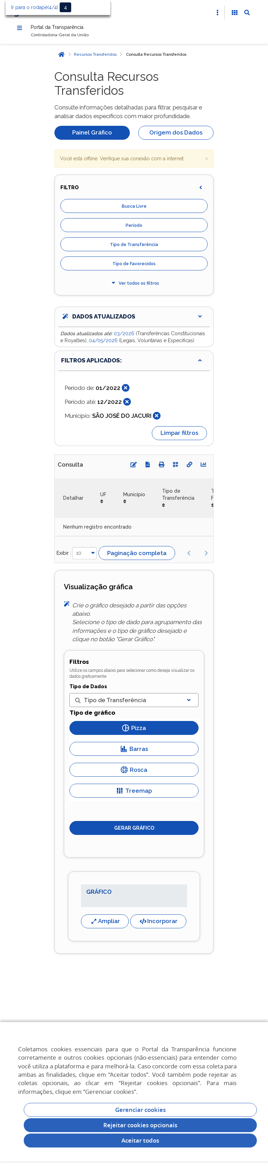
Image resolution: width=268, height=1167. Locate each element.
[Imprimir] (162, 468)
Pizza (134, 731)
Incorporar (158, 924)
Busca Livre (134, 209)
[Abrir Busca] (247, 13)
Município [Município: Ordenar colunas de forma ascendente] (134, 497)
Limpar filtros (179, 435)
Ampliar (105, 924)
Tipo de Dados (88, 689)
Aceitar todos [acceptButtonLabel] (140, 1140)
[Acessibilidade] (234, 12)
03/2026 (125, 336)
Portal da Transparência (68, 28)
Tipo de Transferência (134, 247)
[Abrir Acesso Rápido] (217, 12)
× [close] (206, 161)
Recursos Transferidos (95, 57)
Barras (134, 751)
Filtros (79, 664)
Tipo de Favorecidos (134, 266)
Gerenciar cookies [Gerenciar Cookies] (140, 1110)
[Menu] (19, 28)
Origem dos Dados (175, 135)
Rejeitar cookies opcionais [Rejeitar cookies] (140, 1125)
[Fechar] (125, 391)
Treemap (134, 793)
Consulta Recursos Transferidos (156, 57)
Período (134, 228)
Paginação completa (136, 556)
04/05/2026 (104, 343)
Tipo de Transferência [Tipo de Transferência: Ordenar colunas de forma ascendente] (178, 497)
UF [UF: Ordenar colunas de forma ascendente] (103, 497)
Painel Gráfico (92, 135)
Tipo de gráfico (92, 715)
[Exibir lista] (188, 703)
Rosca (134, 772)
